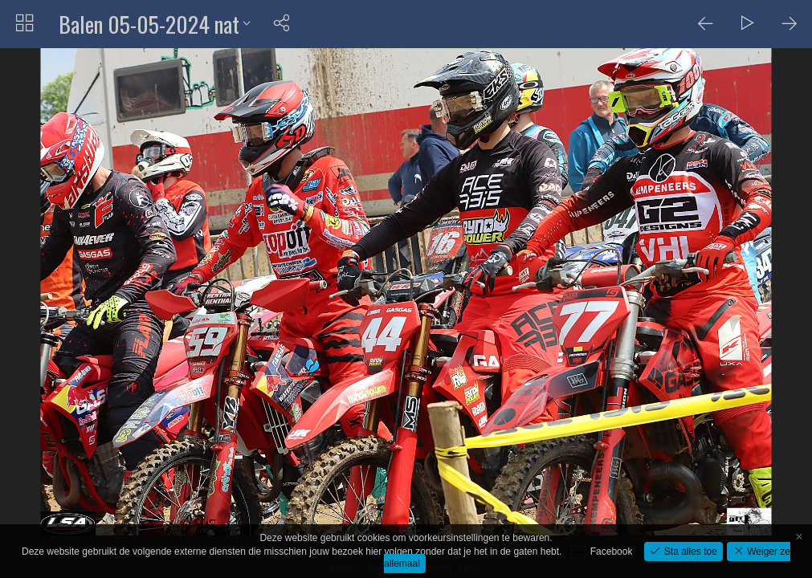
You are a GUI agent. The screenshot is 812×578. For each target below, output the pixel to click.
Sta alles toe (688, 551)
